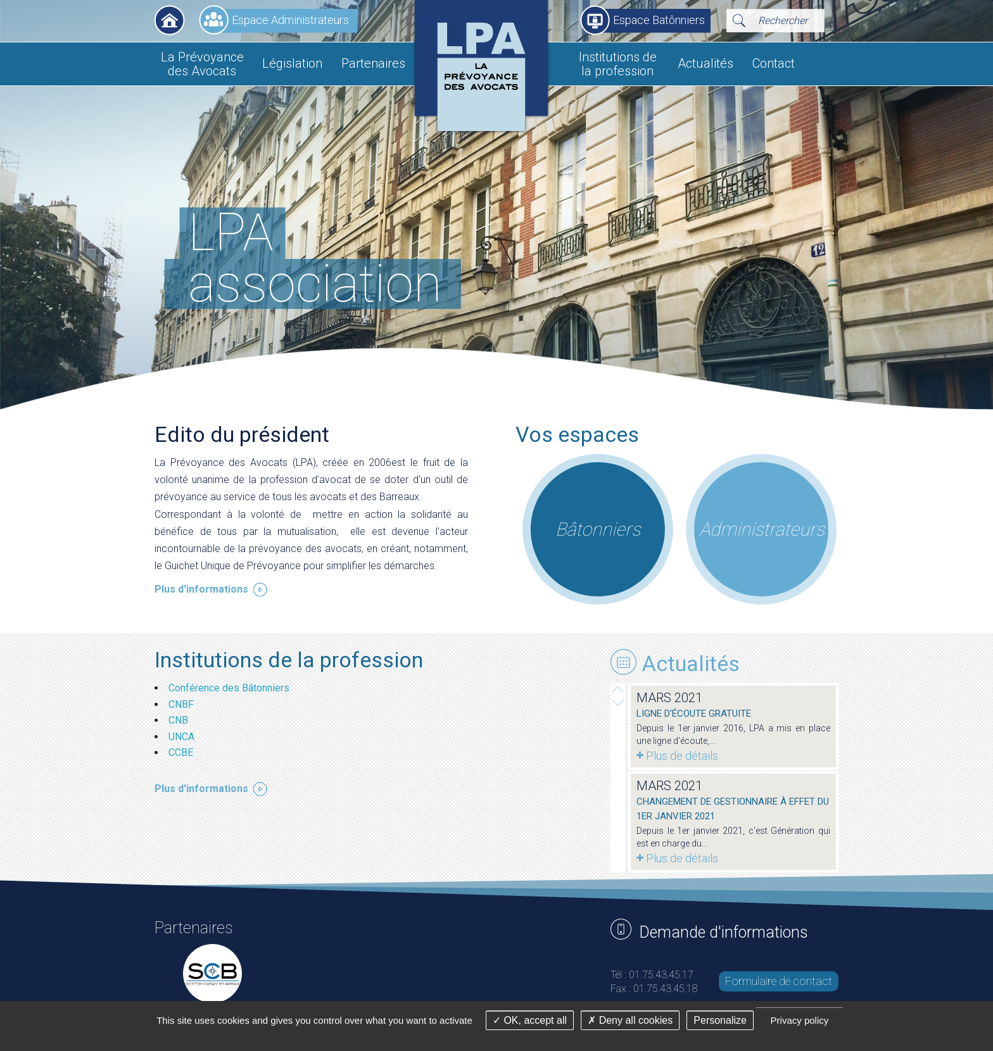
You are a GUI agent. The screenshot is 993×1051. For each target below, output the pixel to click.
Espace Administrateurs (290, 20)
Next (618, 689)
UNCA (182, 737)
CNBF (182, 704)
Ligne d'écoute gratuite (693, 713)
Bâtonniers (597, 529)
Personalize (720, 1020)
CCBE (182, 752)
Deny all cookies (630, 1020)
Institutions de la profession (618, 64)
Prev (618, 703)
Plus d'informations (201, 589)
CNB (179, 720)
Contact (773, 63)
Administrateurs (762, 529)
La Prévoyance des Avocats (202, 64)
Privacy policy (800, 1020)
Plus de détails (682, 755)
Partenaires (373, 63)
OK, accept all (530, 1020)
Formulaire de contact (778, 981)
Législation (292, 63)
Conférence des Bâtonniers (230, 688)
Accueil (170, 20)
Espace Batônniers (659, 20)
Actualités (705, 63)
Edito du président (242, 434)
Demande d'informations (723, 932)
